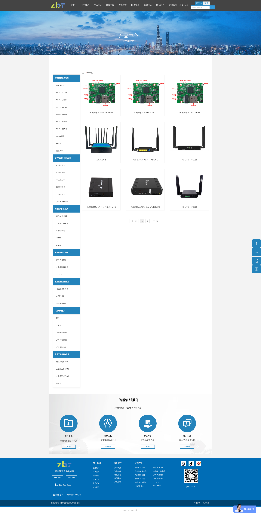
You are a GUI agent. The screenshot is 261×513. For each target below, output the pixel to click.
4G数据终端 (60, 231)
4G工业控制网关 (62, 289)
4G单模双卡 (60, 165)
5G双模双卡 (60, 194)
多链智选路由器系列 (63, 158)
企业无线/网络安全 (62, 354)
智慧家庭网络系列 (62, 78)
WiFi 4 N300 (60, 85)
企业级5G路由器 (62, 267)
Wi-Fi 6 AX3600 (61, 114)
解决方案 (111, 5)
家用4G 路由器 (61, 216)
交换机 (58, 383)
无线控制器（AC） (63, 362)
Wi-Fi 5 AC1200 (61, 93)
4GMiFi (59, 238)
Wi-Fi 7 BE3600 (61, 122)
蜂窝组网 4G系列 (61, 209)
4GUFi (58, 245)
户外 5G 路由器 (61, 340)
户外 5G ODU (61, 347)
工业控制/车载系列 (62, 282)
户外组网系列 (60, 311)
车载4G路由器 (61, 303)
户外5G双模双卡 (62, 202)
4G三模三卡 (60, 180)
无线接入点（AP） (63, 369)
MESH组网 (60, 136)
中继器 (58, 143)
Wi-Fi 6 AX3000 (61, 107)
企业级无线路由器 (62, 376)
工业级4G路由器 (62, 223)
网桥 (58, 318)
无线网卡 (59, 151)
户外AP (59, 325)
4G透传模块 (60, 296)
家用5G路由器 (61, 260)
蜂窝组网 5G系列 (61, 253)
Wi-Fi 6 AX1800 (61, 100)
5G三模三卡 (60, 187)
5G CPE (59, 274)
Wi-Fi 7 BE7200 (61, 129)
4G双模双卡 (60, 173)
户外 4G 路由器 (61, 332)
